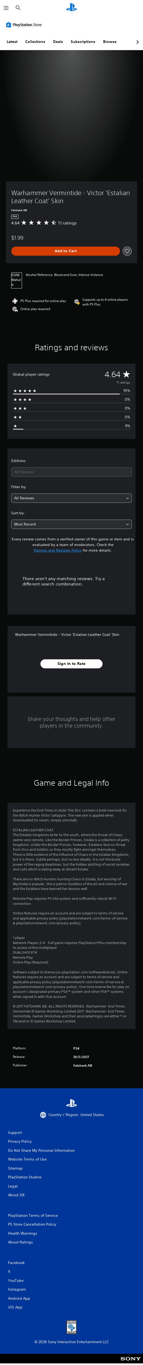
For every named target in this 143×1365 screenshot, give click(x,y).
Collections (35, 41)
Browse (109, 41)
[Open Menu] (6, 8)
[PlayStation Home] (71, 8)
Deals (58, 41)
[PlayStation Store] (25, 24)
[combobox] (71, 472)
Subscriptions (83, 41)
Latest (12, 41)
